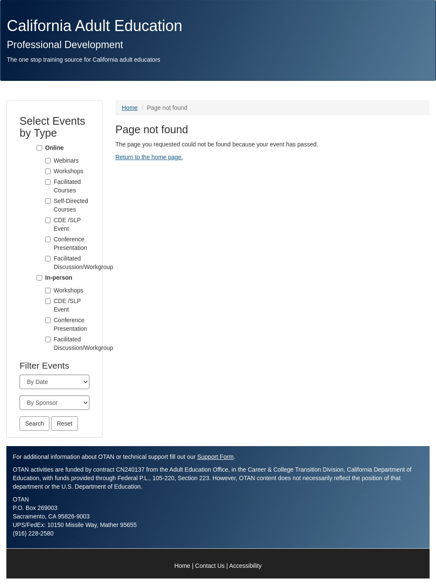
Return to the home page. (149, 157)
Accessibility (245, 565)
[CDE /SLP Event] (48, 220)
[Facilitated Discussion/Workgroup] (48, 258)
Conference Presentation (70, 243)
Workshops (68, 171)
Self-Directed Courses (71, 205)
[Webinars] (48, 160)
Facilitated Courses (67, 186)
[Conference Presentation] (48, 239)
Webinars (66, 160)
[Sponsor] (54, 402)
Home (130, 107)
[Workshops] (48, 171)
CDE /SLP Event (67, 224)
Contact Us (209, 565)
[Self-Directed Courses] (48, 201)
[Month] (54, 382)
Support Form (215, 456)
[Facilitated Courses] (48, 182)
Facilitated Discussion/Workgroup (71, 262)
